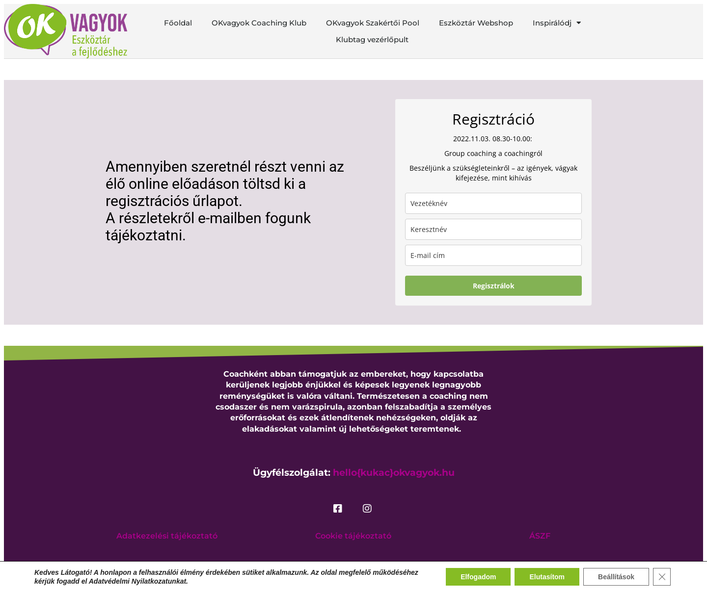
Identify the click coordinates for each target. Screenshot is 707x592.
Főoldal (178, 22)
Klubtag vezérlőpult (372, 39)
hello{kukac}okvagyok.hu (394, 472)
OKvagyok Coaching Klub (259, 22)
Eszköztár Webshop (476, 22)
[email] (493, 255)
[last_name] (493, 203)
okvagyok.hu (331, 564)
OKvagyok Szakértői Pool (372, 22)
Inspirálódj (557, 23)
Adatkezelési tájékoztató (167, 536)
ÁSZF (539, 536)
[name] (493, 229)
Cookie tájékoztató (353, 536)
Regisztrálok (494, 285)
